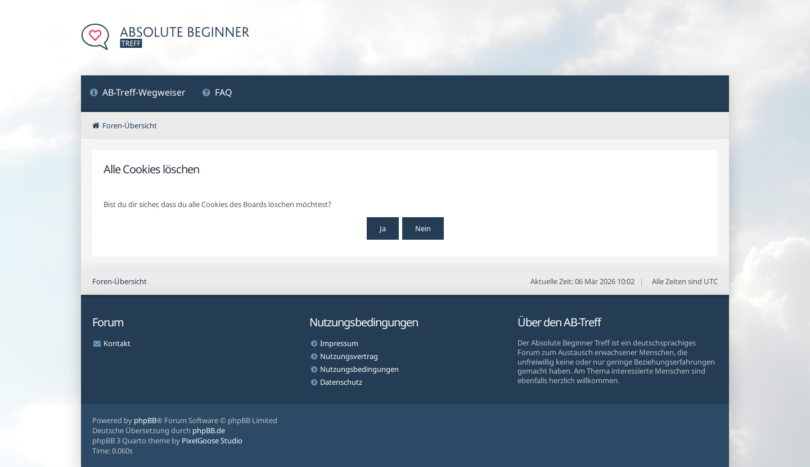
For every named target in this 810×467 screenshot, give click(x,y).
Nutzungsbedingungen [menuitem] (359, 369)
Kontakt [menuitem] (117, 343)
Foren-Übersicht (119, 281)
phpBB (145, 420)
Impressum (339, 343)
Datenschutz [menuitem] (341, 382)
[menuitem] (137, 93)
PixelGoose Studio (212, 440)
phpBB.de (208, 430)
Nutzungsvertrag (349, 356)
